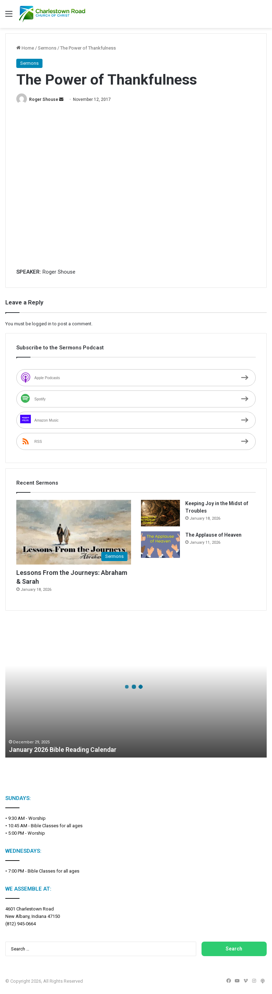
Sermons (47, 48)
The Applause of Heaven (213, 535)
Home (25, 48)
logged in (41, 323)
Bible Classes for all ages (57, 825)
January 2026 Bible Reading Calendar (63, 749)
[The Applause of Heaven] (160, 544)
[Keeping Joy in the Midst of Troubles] (160, 513)
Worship (37, 818)
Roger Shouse (43, 99)
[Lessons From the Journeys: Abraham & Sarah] (73, 532)
